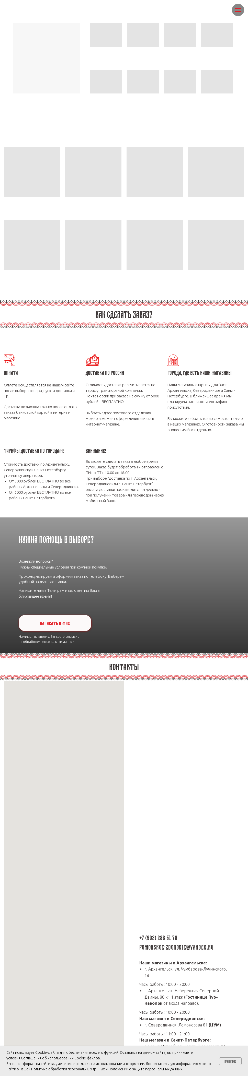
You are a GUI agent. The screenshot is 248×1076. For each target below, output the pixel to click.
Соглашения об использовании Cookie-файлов (60, 1058)
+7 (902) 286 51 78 (158, 937)
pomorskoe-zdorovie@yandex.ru (176, 946)
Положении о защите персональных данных (145, 1069)
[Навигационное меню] (238, 10)
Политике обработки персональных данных (68, 1069)
